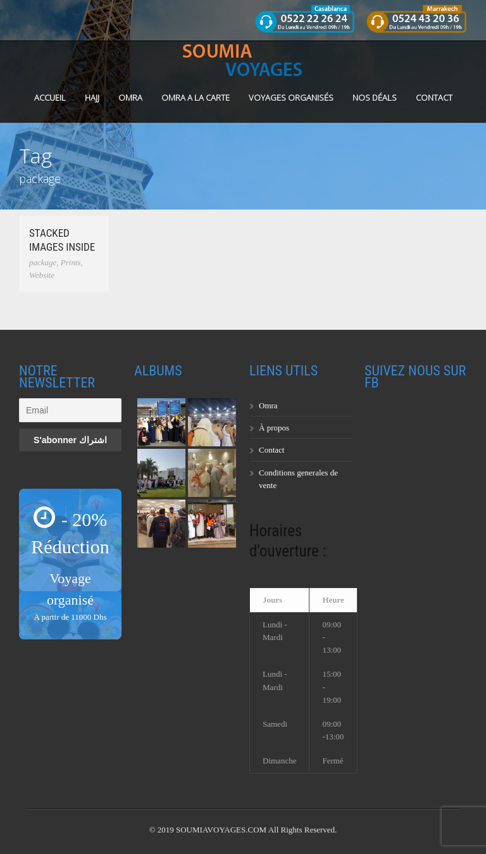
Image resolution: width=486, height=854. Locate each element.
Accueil (50, 97)
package (42, 262)
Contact (434, 97)
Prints (71, 262)
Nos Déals (374, 97)
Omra (268, 405)
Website (41, 275)
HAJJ (92, 97)
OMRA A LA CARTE (195, 97)
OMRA (130, 97)
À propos (274, 427)
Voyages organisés (291, 97)
